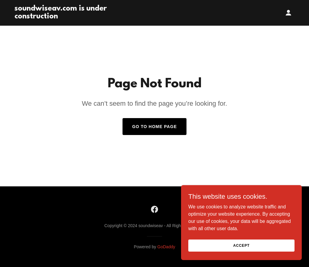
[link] (63, 16)
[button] (288, 13)
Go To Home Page (154, 126)
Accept (241, 258)
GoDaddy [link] (166, 246)
